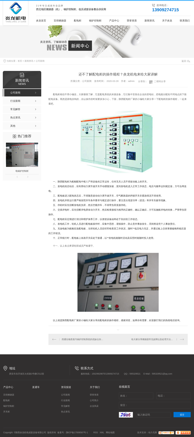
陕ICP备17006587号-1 (77, 432)
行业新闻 (65, 400)
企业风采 (94, 406)
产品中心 (114, 20)
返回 (186, 61)
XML (102, 432)
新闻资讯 (149, 20)
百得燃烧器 (60, 20)
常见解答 (65, 406)
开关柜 (6, 411)
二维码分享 (160, 81)
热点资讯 (65, 411)
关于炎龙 (167, 20)
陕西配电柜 (68, 320)
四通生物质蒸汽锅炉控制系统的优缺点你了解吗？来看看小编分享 (83, 339)
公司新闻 (40, 61)
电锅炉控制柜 (22, 171)
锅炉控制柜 (95, 20)
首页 (20, 61)
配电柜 (77, 20)
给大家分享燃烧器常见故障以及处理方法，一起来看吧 (157, 339)
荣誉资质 (132, 20)
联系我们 (185, 20)
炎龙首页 (41, 20)
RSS (95, 432)
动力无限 (152, 432)
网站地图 (110, 432)
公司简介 (94, 400)
